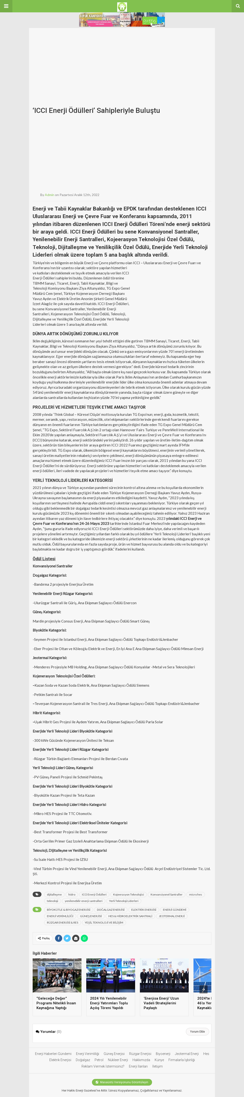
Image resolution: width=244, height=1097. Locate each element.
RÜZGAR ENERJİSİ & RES (62, 922)
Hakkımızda (141, 1060)
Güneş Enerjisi (114, 1054)
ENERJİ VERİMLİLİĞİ (60, 916)
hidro (71, 894)
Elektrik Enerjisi (60, 1060)
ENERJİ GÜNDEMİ (174, 909)
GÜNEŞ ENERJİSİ (91, 916)
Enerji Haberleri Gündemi (53, 1054)
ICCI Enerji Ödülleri (94, 894)
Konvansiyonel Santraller (167, 894)
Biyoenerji (163, 1054)
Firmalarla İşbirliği (181, 1060)
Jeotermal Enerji (187, 1054)
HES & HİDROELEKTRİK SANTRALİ (130, 916)
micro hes (195, 894)
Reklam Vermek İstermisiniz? (102, 1066)
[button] (6, 6)
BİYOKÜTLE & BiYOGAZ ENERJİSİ (68, 909)
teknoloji (52, 901)
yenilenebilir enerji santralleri (83, 901)
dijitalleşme (54, 894)
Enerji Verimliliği (87, 1054)
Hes (206, 1054)
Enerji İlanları (138, 1066)
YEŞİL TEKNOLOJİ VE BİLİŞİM (104, 922)
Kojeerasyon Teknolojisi (128, 894)
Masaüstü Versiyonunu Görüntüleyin (122, 1082)
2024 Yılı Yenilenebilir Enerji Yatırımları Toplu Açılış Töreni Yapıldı (109, 1003)
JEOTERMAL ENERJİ (172, 916)
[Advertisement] (122, 68)
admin (49, 194)
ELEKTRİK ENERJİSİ (143, 909)
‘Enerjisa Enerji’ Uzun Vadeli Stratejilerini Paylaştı (161, 1003)
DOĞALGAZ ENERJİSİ (111, 909)
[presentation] (203, 989)
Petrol (99, 1060)
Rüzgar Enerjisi (140, 1054)
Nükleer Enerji (118, 1060)
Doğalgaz (83, 1060)
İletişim (157, 1066)
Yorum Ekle (197, 1031)
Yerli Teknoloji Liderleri (123, 901)
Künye (159, 1060)
